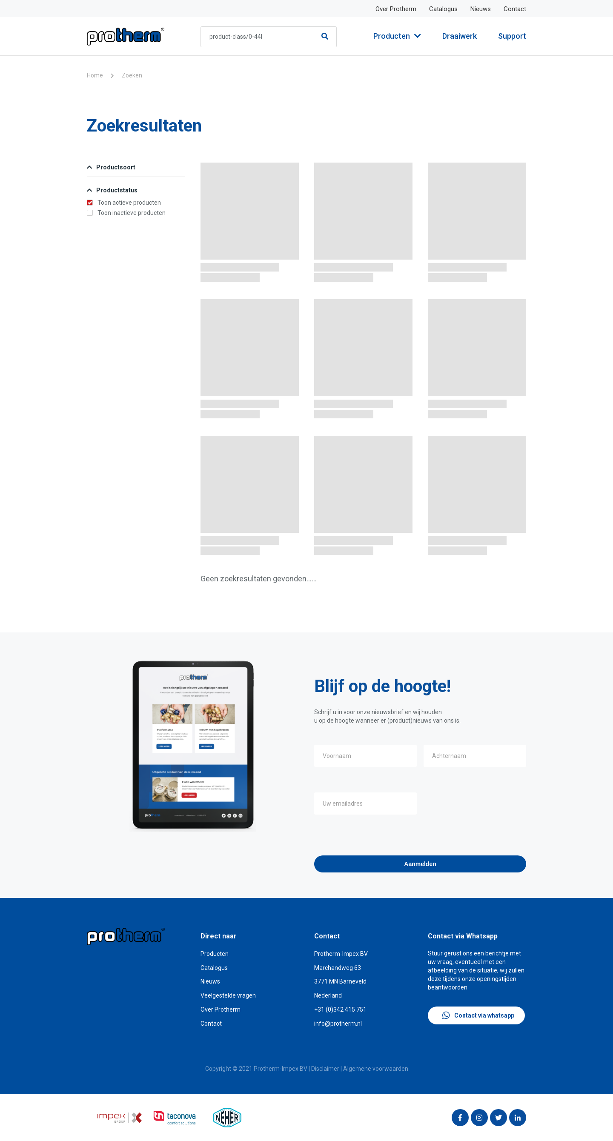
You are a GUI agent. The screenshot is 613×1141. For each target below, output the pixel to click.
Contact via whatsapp (478, 1015)
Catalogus (443, 9)
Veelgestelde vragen (228, 995)
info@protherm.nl (338, 1023)
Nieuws (480, 9)
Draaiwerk (459, 35)
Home (95, 75)
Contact (515, 9)
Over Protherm (395, 9)
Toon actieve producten (124, 203)
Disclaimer (325, 1068)
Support (512, 35)
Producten (397, 35)
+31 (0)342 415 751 (340, 1009)
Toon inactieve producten (126, 213)
